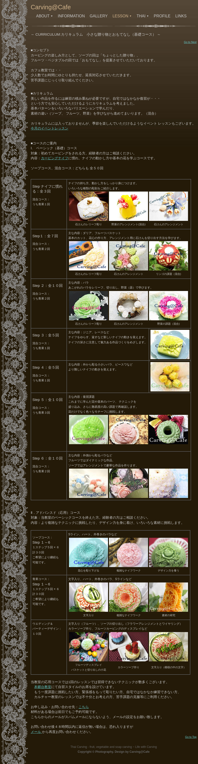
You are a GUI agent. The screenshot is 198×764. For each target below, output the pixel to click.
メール (36, 732)
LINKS (181, 16)
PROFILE (162, 16)
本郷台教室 (42, 687)
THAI (143, 16)
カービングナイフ (54, 158)
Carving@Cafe (51, 7)
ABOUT (44, 16)
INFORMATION (71, 16)
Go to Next (190, 42)
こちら (84, 707)
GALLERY (99, 16)
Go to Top (191, 736)
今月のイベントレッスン (49, 128)
